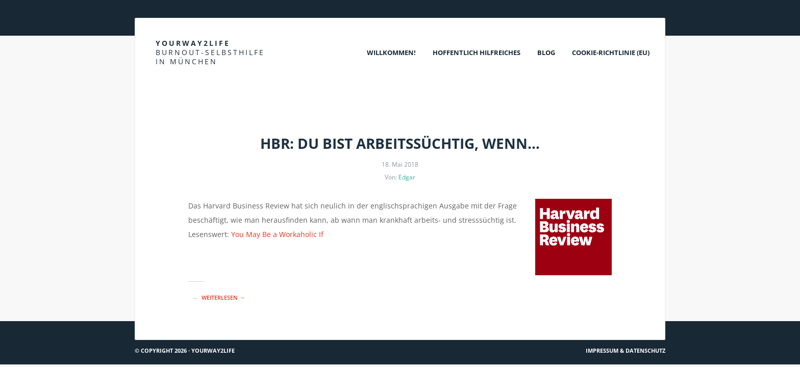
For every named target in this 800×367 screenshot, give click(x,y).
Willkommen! (391, 52)
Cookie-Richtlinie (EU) (610, 52)
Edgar (406, 177)
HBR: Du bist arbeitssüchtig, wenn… (400, 143)
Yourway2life (210, 52)
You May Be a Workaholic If (277, 234)
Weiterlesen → (223, 297)
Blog (546, 52)
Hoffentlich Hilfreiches (476, 52)
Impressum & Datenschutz (625, 350)
